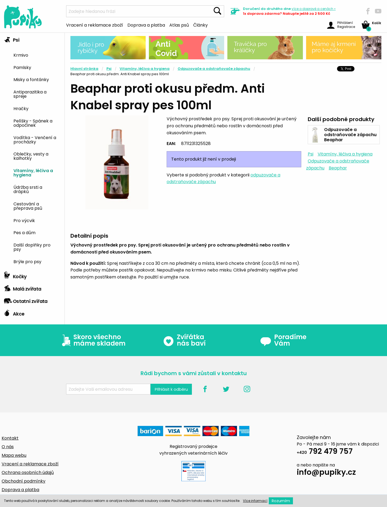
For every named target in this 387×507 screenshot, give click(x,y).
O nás (8, 447)
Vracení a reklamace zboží (94, 24)
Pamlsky (22, 67)
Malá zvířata (22, 287)
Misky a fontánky (31, 79)
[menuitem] (36, 54)
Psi (11, 38)
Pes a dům (24, 232)
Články (200, 24)
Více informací (255, 500)
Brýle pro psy (27, 261)
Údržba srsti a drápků (27, 189)
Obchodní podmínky (23, 481)
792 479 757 (325, 452)
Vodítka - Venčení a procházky (34, 139)
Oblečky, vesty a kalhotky (30, 156)
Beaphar (338, 168)
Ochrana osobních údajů (28, 472)
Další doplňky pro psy (32, 247)
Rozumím (281, 501)
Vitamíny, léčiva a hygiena (33, 172)
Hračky (20, 108)
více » (314, 8)
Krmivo (20, 54)
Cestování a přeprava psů (27, 206)
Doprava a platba (146, 24)
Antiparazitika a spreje (29, 94)
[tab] (32, 151)
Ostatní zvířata (26, 300)
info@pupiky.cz (326, 473)
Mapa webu (14, 455)
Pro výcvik (24, 220)
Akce (14, 312)
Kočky (15, 275)
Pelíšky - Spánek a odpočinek (32, 123)
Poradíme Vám (283, 340)
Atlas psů (179, 24)
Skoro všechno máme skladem (92, 340)
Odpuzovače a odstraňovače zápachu (214, 68)
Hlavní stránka (84, 68)
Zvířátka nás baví (184, 340)
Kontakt (10, 438)
